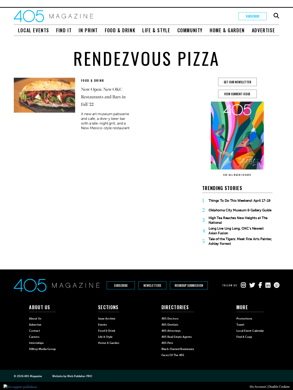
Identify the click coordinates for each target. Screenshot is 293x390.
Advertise (263, 30)
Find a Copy (244, 336)
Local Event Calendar (250, 330)
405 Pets (167, 343)
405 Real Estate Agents (176, 336)
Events (102, 324)
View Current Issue (237, 94)
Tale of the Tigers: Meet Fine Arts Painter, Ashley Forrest (240, 241)
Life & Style (156, 30)
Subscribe (253, 16)
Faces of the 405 (172, 355)
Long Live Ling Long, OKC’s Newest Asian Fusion (236, 230)
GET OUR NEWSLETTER (237, 82)
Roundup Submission (189, 285)
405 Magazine (33, 376)
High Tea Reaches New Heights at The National (238, 220)
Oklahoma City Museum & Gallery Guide (240, 210)
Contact (34, 330)
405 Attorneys (170, 330)
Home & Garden (227, 30)
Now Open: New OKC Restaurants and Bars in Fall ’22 (103, 97)
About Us (35, 318)
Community (190, 30)
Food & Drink (120, 30)
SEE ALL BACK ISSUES (237, 175)
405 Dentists (169, 324)
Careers (34, 336)
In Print (88, 30)
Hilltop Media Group (42, 349)
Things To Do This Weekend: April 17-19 (240, 201)
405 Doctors (169, 318)
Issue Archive (106, 318)
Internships (36, 343)
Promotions (244, 318)
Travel (240, 324)
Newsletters (152, 285)
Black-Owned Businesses (177, 349)
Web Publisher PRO (79, 376)
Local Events (33, 30)
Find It (64, 30)
